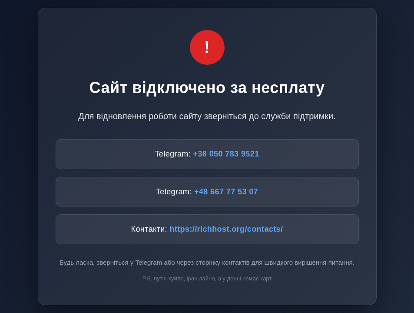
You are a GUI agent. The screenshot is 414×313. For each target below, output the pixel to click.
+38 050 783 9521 (226, 154)
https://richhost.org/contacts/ (226, 229)
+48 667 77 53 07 (226, 191)
